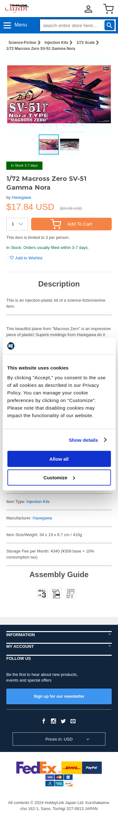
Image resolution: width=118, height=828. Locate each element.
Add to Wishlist (26, 258)
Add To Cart (71, 224)
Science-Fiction (22, 42)
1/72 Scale (85, 42)
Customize (59, 477)
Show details (83, 439)
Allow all (59, 459)
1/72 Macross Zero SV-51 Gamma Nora (40, 48)
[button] (100, 66)
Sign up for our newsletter (59, 696)
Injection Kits (56, 42)
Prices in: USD (59, 739)
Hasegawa (21, 197)
